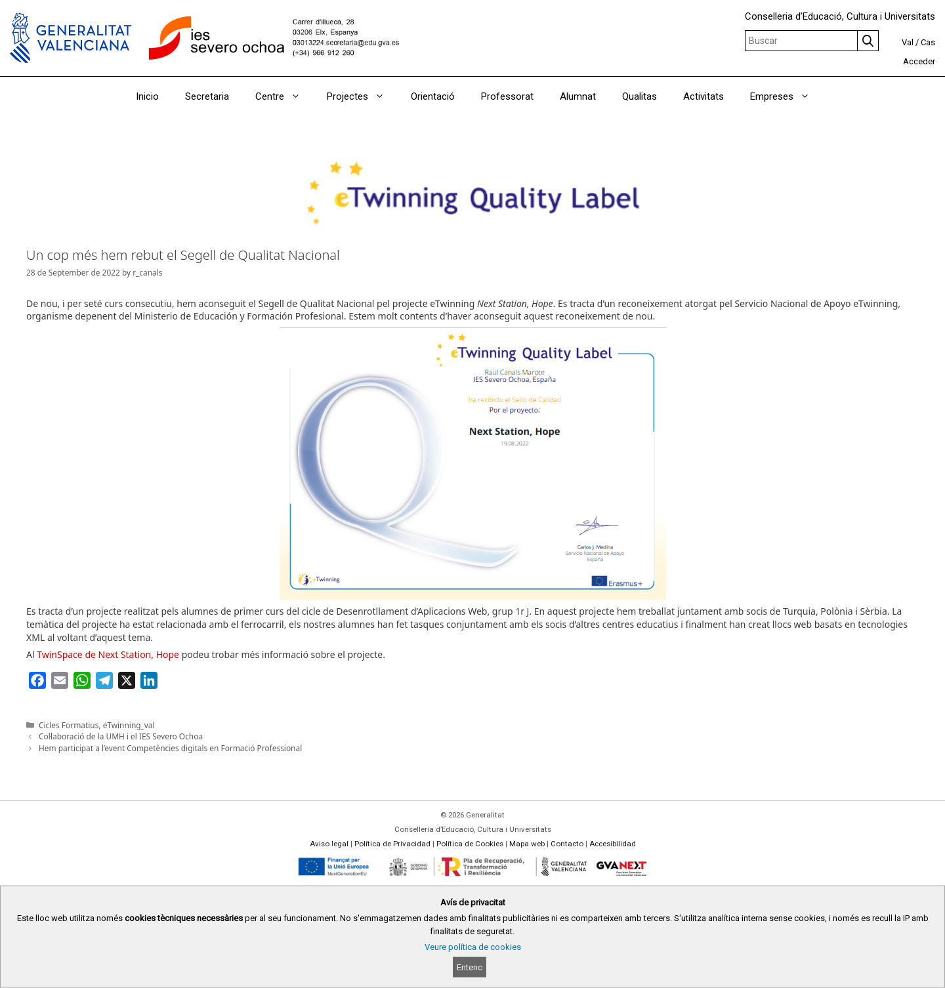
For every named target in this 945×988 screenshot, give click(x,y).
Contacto (567, 843)
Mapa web (527, 843)
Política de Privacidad (392, 843)
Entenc (469, 967)
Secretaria (207, 96)
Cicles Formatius (68, 725)
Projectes (362, 96)
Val (908, 42)
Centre (284, 96)
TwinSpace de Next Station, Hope (108, 654)
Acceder (919, 61)
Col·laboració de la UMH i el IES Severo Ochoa (121, 736)
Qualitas (639, 96)
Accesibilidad (612, 843)
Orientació (433, 96)
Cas (928, 42)
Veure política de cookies (473, 947)
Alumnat (578, 96)
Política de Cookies (469, 843)
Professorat (507, 96)
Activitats (703, 96)
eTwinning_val (129, 725)
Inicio (147, 96)
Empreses (786, 96)
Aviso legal (329, 843)
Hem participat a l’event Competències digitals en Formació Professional (170, 748)
